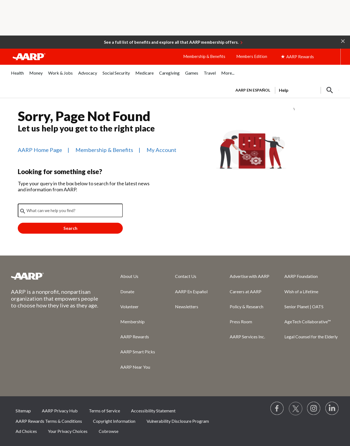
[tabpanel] (285, 89)
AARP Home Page (40, 149)
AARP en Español (252, 90)
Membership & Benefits (204, 56)
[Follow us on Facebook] (277, 408)
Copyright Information (114, 421)
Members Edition (251, 56)
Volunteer (129, 306)
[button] (342, 40)
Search (70, 228)
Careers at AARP (245, 291)
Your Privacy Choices (68, 431)
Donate (127, 291)
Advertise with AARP (249, 276)
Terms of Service (104, 410)
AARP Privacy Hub (60, 410)
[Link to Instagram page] (314, 408)
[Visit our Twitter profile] (295, 408)
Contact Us (185, 276)
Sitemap (23, 410)
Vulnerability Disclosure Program (178, 421)
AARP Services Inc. (247, 336)
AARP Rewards (134, 336)
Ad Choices (26, 431)
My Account (161, 149)
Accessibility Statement (153, 410)
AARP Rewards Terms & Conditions (49, 421)
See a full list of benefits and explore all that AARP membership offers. (171, 42)
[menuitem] (17, 75)
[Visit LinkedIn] (332, 408)
